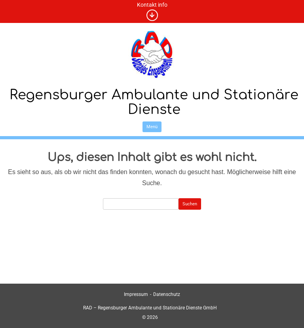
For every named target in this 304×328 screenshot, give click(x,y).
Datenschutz (166, 294)
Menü (152, 126)
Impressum (136, 294)
